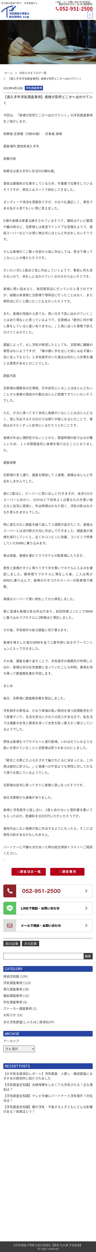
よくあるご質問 (60, 1184)
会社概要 (56, 1208)
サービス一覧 (12, 1200)
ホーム (8, 73)
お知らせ (9, 1015)
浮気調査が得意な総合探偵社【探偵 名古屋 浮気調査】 (49, 1245)
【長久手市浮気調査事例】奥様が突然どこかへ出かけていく (45, 78)
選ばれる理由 (12, 1192)
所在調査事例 (12, 1002)
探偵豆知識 (11, 976)
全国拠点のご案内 (62, 1224)
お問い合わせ (59, 1233)
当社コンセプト (60, 1192)
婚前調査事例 (12, 995)
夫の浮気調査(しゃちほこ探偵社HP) (28, 1022)
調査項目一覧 (30, 871)
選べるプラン (12, 1216)
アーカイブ (11, 1041)
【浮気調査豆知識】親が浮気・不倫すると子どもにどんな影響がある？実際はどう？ (48, 1109)
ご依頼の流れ (12, 1224)
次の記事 (30, 943)
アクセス (56, 1216)
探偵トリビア (59, 1200)
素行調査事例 (12, 989)
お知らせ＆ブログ (15, 1184)
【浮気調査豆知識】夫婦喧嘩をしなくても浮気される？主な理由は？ (48, 1086)
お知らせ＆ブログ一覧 (33, 73)
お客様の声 (57, 1176)
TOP (6, 1176)
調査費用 (69, 871)
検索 (88, 956)
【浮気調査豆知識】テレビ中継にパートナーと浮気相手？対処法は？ (48, 1097)
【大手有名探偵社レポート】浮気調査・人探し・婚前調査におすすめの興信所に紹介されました (48, 1075)
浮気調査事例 (12, 982)
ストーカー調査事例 (17, 1008)
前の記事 (12, 943)
